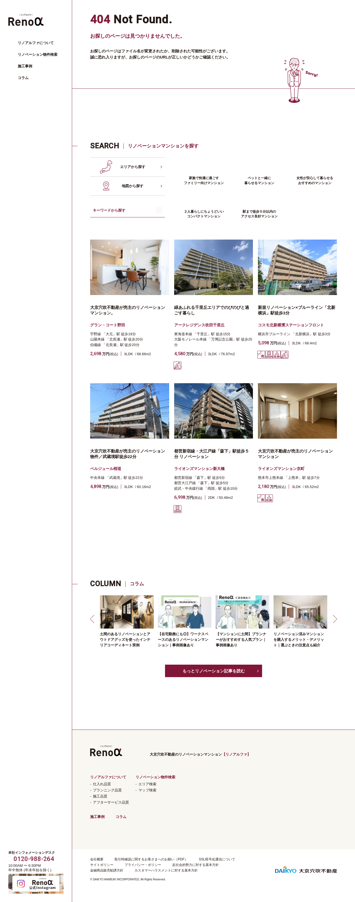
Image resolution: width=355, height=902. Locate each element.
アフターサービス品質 (111, 802)
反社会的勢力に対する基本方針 (195, 865)
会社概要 (96, 859)
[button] (93, 618)
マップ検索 (147, 790)
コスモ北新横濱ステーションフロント (291, 325)
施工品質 (100, 796)
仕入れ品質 (102, 784)
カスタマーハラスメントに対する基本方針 (166, 870)
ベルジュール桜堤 (105, 468)
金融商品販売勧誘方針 (106, 870)
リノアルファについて (36, 43)
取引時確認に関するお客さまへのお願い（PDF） (151, 859)
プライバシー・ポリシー (143, 865)
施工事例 (25, 66)
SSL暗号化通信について (217, 859)
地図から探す (132, 186)
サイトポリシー (101, 865)
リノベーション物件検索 (37, 54)
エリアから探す (132, 167)
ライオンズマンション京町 (281, 468)
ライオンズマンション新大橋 (199, 468)
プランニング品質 (107, 790)
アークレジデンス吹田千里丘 (199, 325)
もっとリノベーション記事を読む (213, 671)
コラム (23, 78)
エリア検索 (147, 784)
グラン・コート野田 (107, 325)
